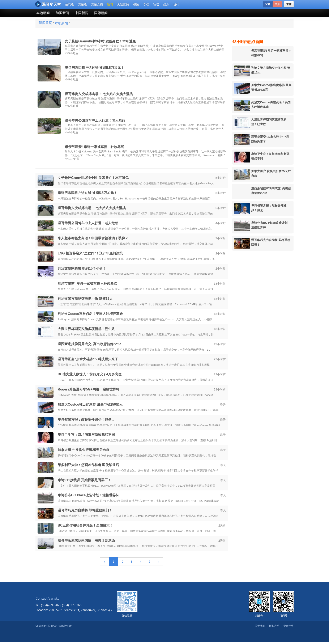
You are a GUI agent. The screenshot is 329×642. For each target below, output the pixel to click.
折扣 (176, 4)
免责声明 (288, 626)
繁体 (288, 4)
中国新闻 (81, 13)
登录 (267, 4)
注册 (277, 4)
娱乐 (166, 4)
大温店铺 (123, 4)
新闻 (110, 4)
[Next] (158, 561)
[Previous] (104, 561)
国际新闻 (101, 13)
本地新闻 (43, 13)
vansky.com (65, 626)
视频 (136, 4)
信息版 (69, 4)
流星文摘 (97, 4)
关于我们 (260, 626)
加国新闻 (62, 13)
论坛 (156, 4)
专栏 (146, 4)
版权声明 (274, 626)
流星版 (82, 4)
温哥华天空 (48, 4)
